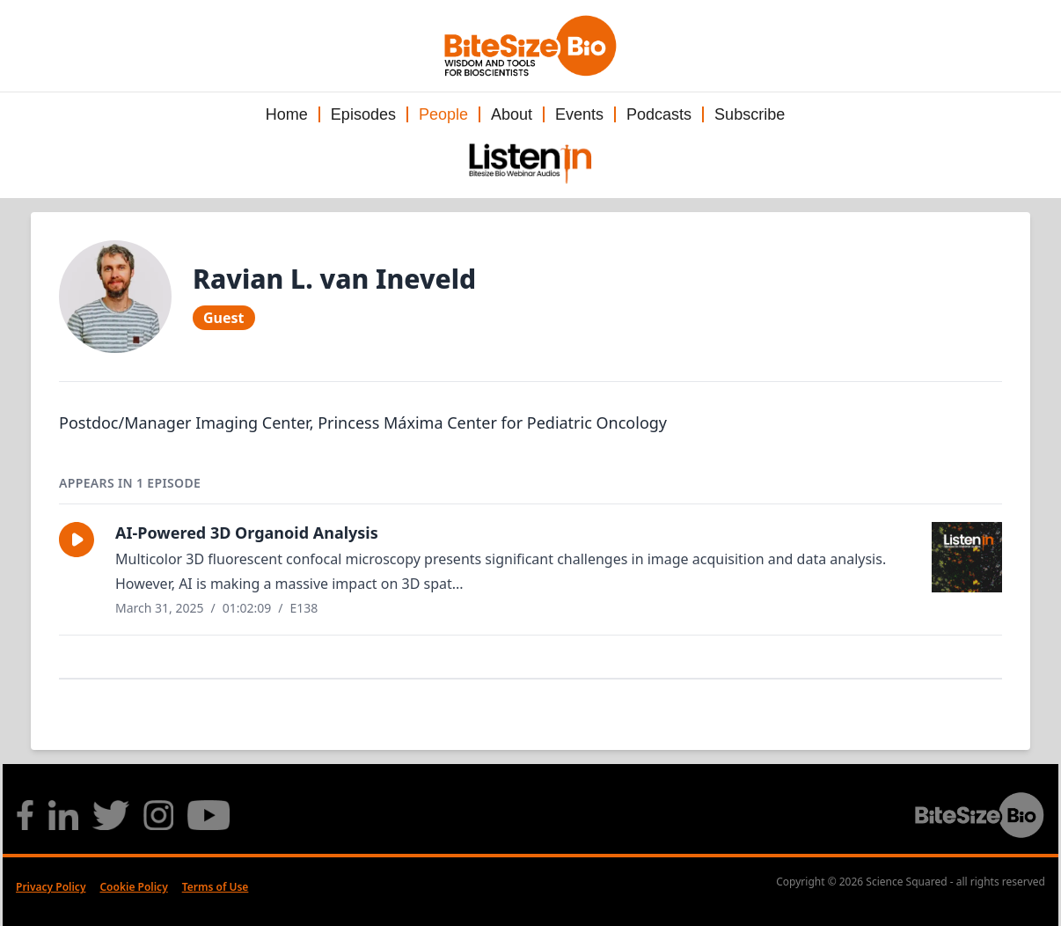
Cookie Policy (133, 886)
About (511, 114)
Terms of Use (215, 886)
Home (287, 114)
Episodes (363, 114)
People (443, 114)
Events (579, 114)
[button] (76, 539)
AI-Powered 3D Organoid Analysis (246, 532)
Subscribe (749, 114)
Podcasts (658, 114)
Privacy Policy (50, 886)
